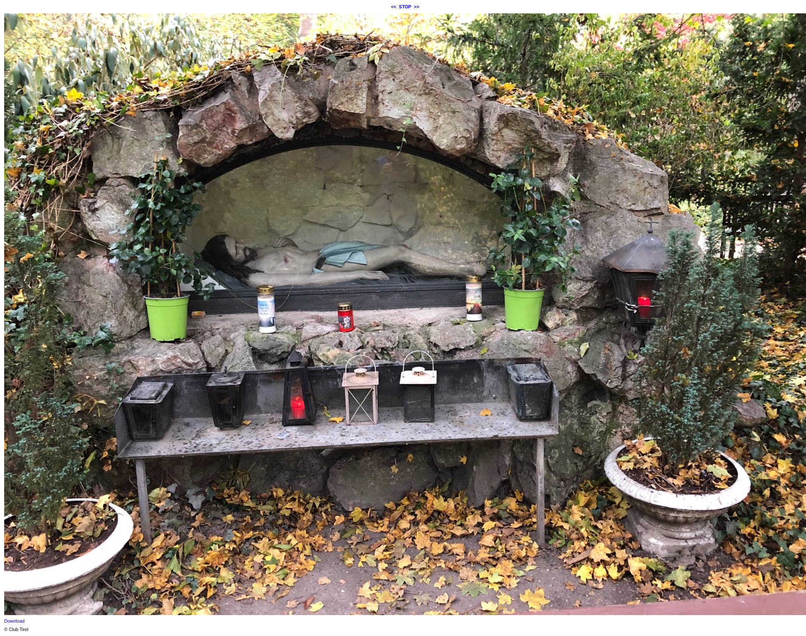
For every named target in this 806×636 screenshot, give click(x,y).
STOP (405, 6)
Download (14, 620)
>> (416, 6)
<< (393, 6)
